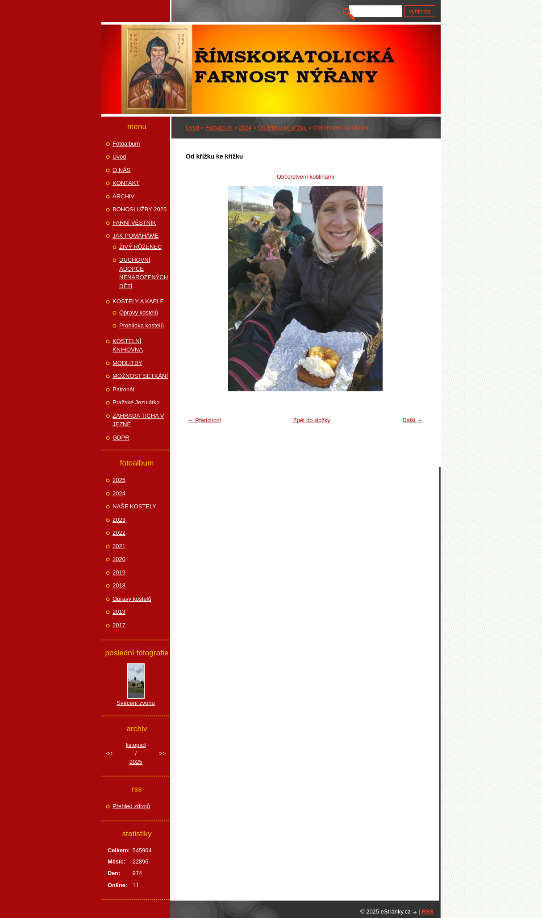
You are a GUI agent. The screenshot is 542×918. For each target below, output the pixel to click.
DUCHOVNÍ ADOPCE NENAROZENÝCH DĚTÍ (143, 272)
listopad (136, 745)
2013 (119, 611)
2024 (245, 127)
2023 (119, 519)
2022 (119, 532)
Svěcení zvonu (135, 703)
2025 (119, 480)
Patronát (123, 389)
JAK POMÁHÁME (135, 235)
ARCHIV (123, 196)
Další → (412, 420)
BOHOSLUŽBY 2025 (140, 209)
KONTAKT (126, 183)
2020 (119, 559)
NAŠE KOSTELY (134, 506)
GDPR (121, 437)
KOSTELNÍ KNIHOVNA (128, 345)
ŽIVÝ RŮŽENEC (140, 246)
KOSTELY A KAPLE (138, 301)
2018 (119, 585)
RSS (427, 911)
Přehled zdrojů (131, 806)
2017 (119, 625)
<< (109, 753)
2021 (119, 546)
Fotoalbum (218, 127)
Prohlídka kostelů (141, 325)
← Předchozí (204, 420)
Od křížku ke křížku (282, 127)
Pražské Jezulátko (136, 402)
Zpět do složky (311, 420)
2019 (119, 572)
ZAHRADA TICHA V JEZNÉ (138, 420)
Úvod (192, 127)
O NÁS (121, 170)
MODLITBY (127, 363)
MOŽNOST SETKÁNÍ (140, 376)
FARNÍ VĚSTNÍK (134, 222)
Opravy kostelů (138, 312)
